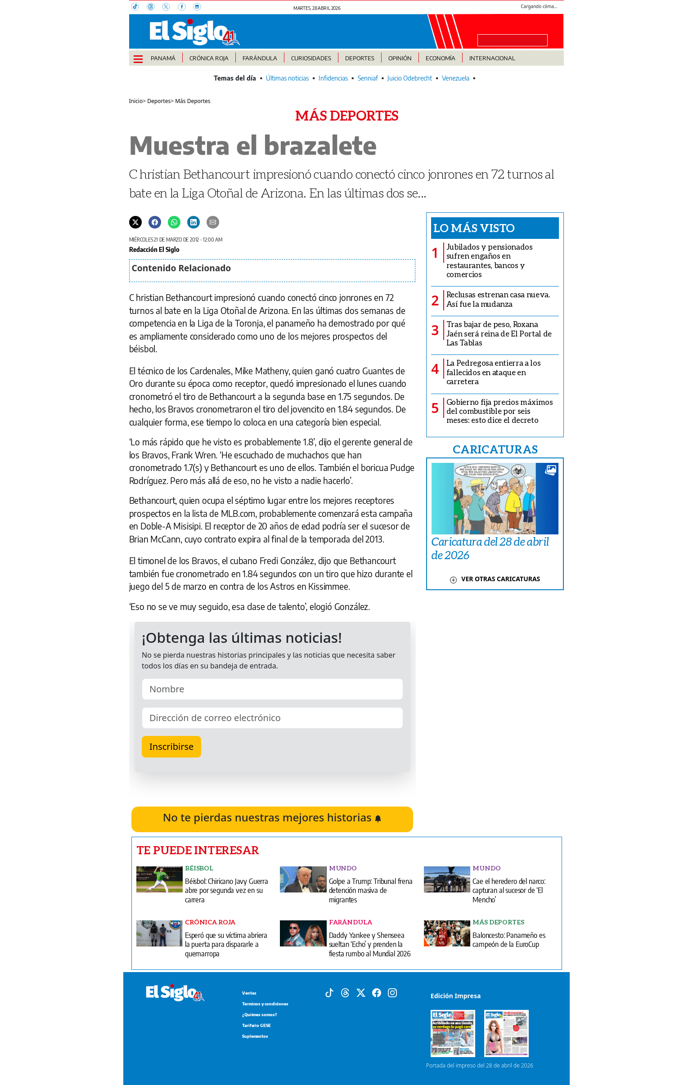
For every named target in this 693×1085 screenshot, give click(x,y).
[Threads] (154, 8)
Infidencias (333, 78)
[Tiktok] (329, 991)
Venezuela (455, 78)
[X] (169, 8)
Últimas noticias (287, 78)
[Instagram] (200, 8)
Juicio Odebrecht (409, 78)
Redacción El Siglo (154, 249)
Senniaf (368, 78)
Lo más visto (474, 227)
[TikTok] (139, 8)
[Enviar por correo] (213, 222)
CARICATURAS (495, 449)
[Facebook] (185, 8)
